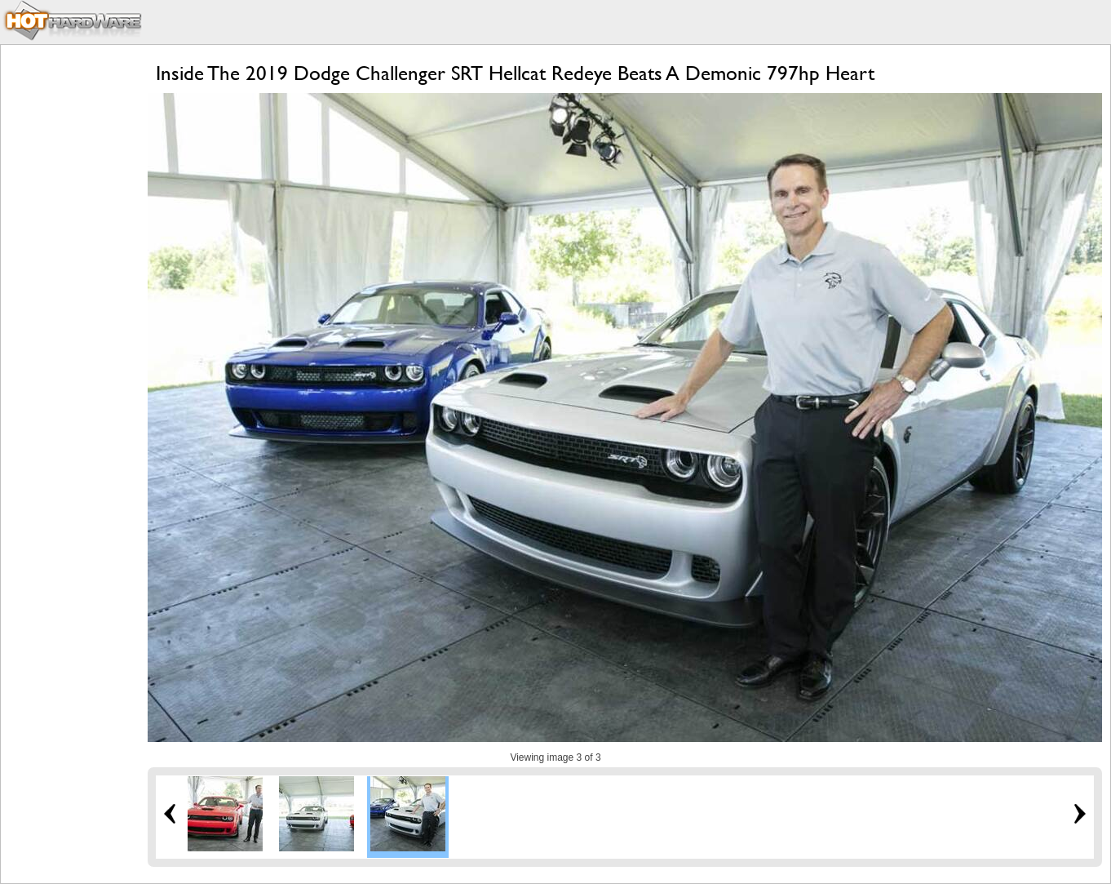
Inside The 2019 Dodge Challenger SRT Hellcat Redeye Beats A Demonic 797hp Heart (515, 73)
